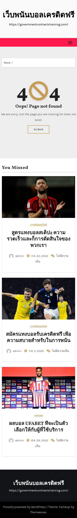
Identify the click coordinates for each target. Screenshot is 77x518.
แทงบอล (38, 415)
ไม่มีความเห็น (60, 351)
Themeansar (38, 512)
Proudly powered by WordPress (24, 507)
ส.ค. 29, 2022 (40, 440)
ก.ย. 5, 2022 (37, 351)
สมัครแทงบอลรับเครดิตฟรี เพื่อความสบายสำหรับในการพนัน (38, 337)
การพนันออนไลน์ (38, 225)
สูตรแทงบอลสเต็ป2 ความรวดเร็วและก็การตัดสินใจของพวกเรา (38, 239)
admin (17, 256)
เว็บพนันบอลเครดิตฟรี (38, 15)
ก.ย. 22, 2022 (40, 256)
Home (7, 62)
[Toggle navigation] (70, 42)
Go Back (38, 129)
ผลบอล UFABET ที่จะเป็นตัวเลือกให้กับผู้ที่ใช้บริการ (38, 427)
